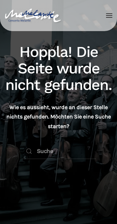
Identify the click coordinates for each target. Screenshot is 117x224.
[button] (109, 15)
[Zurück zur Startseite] (33, 15)
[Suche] (58, 151)
